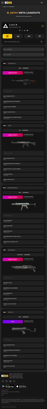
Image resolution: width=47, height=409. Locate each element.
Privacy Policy (4, 390)
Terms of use (4, 393)
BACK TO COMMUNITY (8, 6)
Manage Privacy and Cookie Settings (10, 391)
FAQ (2, 395)
